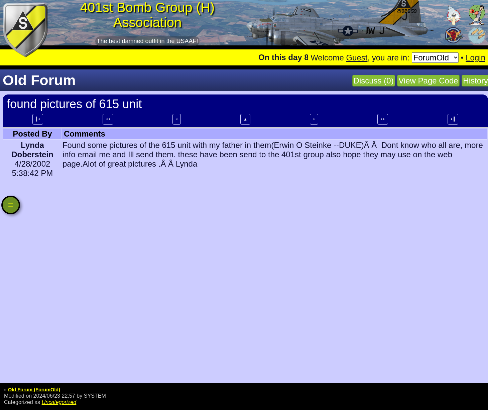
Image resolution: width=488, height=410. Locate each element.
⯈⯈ (382, 119)
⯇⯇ (108, 119)
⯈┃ (453, 119)
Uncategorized (59, 402)
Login (475, 57)
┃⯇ (37, 119)
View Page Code (428, 80)
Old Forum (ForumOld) (34, 389)
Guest (356, 57)
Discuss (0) (374, 80)
